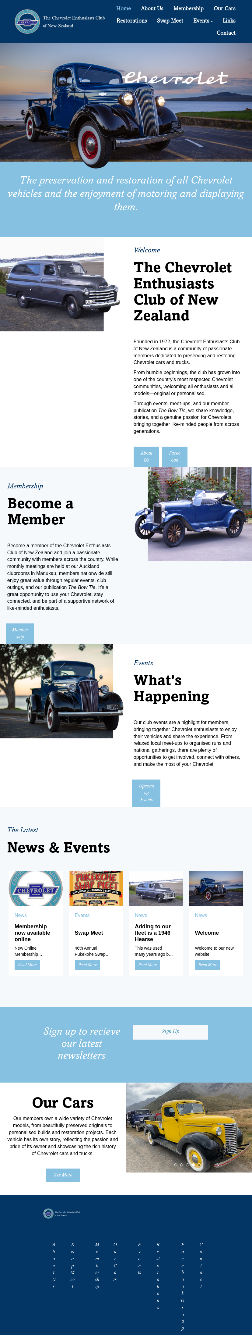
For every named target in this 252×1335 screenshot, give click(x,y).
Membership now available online (32, 932)
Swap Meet (89, 933)
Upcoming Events (146, 793)
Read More (27, 965)
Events (139, 1259)
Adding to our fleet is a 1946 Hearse (153, 932)
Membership (20, 634)
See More (63, 1175)
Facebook (174, 457)
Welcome (207, 933)
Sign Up (170, 1032)
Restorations (157, 1276)
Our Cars (115, 1262)
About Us (146, 457)
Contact (200, 1266)
